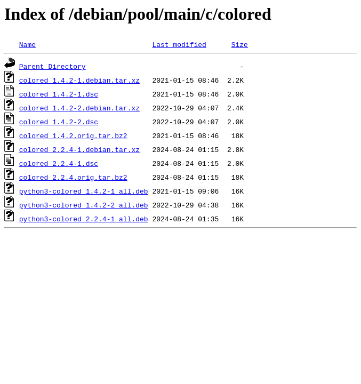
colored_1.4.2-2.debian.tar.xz (79, 108)
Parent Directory (52, 66)
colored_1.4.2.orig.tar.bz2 (73, 135)
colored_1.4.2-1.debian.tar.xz (79, 80)
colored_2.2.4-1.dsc (58, 163)
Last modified (179, 44)
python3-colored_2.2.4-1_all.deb (83, 218)
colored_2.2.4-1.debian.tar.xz (79, 149)
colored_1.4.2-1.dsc (58, 94)
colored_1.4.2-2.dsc (58, 121)
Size (239, 44)
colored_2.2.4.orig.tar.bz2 (73, 177)
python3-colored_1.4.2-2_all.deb (83, 205)
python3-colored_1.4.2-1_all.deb (83, 191)
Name (27, 44)
